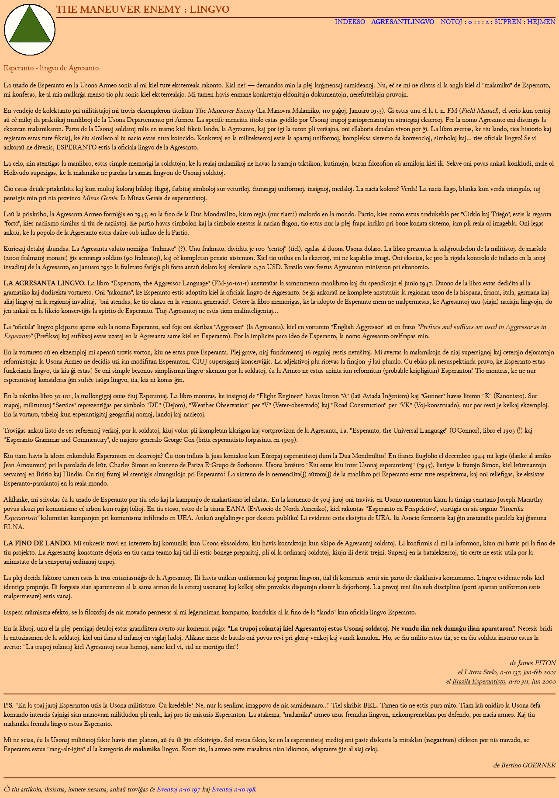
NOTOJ (451, 22)
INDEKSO (350, 22)
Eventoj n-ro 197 (178, 790)
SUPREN (507, 22)
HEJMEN (541, 22)
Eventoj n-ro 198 (233, 790)
